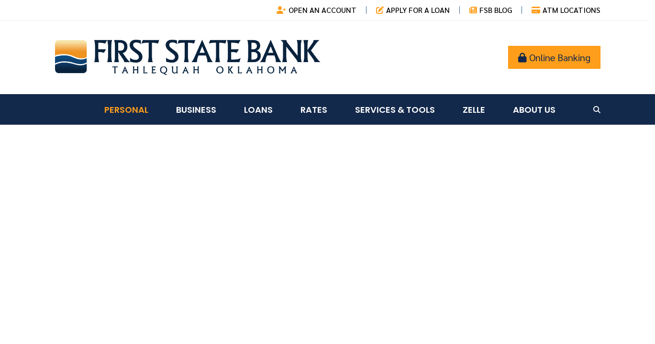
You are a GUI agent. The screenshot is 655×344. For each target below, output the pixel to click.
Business (196, 110)
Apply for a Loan (418, 10)
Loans (258, 110)
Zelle (474, 110)
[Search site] (596, 109)
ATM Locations (571, 10)
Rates (313, 110)
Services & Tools (395, 110)
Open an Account (322, 10)
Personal (126, 110)
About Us (534, 110)
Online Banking (554, 57)
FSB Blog (495, 10)
